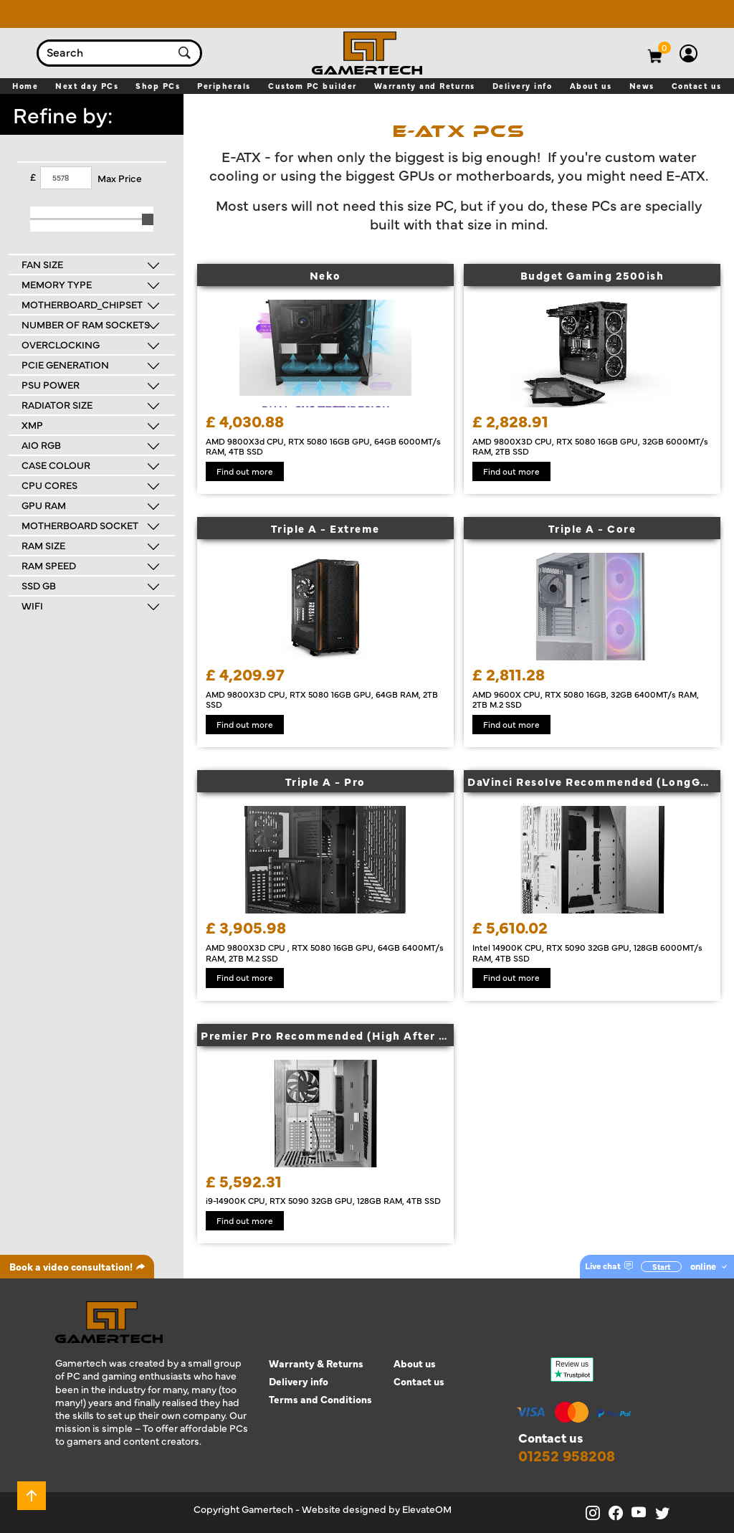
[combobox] (105, 53)
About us (415, 1363)
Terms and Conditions (320, 1399)
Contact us (419, 1381)
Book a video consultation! (77, 1266)
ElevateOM (427, 1508)
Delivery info (298, 1381)
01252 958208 (566, 1455)
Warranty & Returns (316, 1363)
